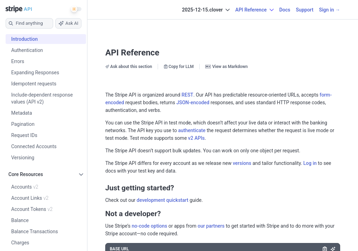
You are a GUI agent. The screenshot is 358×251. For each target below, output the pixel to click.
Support (304, 10)
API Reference (132, 53)
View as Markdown (226, 66)
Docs (285, 10)
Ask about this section (128, 66)
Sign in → (329, 10)
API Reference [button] (254, 10)
